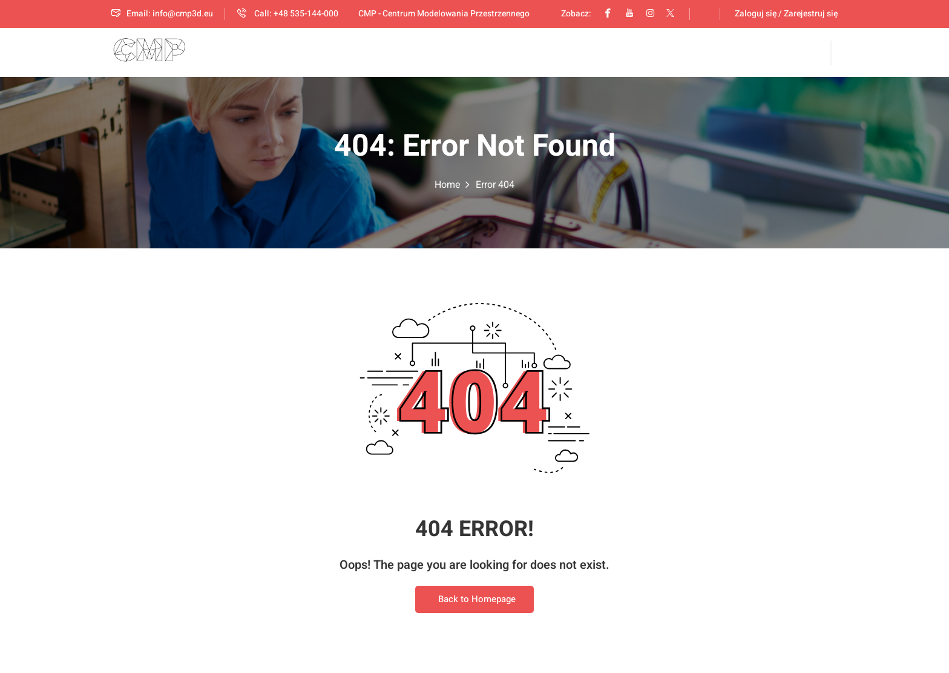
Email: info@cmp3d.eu (162, 13)
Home (448, 185)
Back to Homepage (474, 600)
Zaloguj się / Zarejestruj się (786, 13)
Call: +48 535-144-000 (287, 13)
